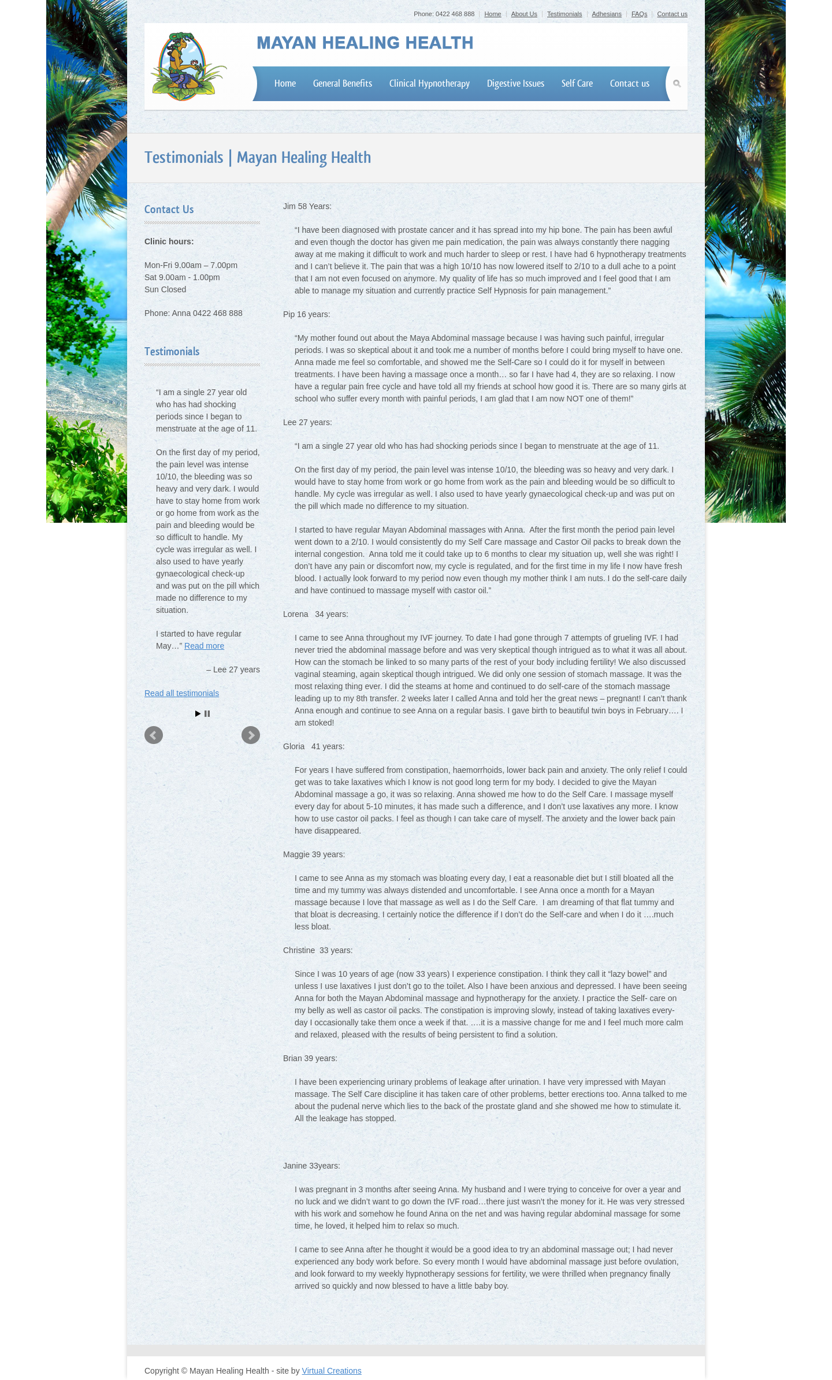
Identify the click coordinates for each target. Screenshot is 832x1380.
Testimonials (564, 14)
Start (198, 714)
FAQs (640, 14)
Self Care (577, 83)
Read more (204, 645)
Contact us (672, 14)
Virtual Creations (332, 1370)
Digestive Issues (515, 83)
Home (492, 14)
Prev (153, 735)
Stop (207, 714)
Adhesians (607, 14)
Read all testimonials (181, 693)
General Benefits (342, 83)
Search (679, 83)
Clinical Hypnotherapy (429, 83)
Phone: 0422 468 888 (444, 14)
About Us (524, 14)
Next (251, 735)
